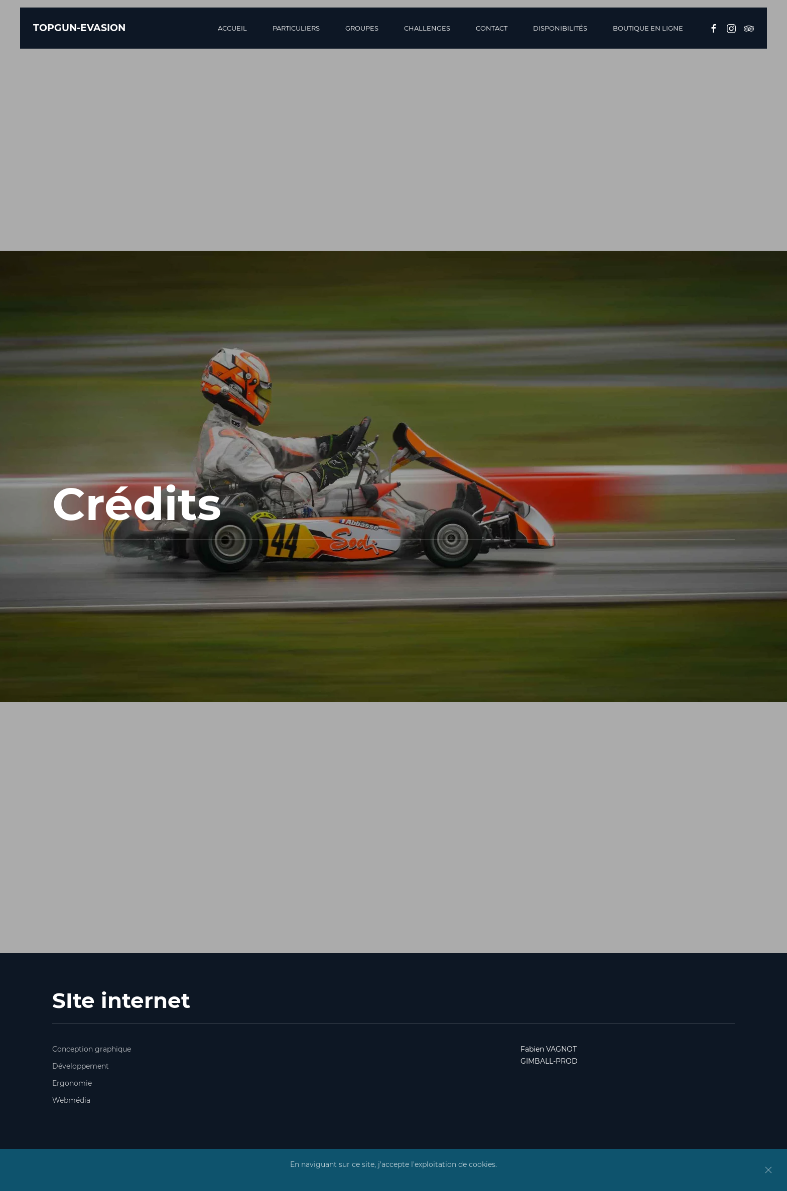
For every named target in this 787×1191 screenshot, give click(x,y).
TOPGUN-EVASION (79, 28)
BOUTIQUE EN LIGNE (648, 28)
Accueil (232, 28)
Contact (491, 28)
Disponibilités (560, 28)
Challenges (427, 28)
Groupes (361, 28)
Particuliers (296, 28)
